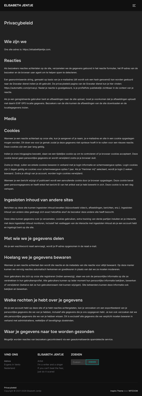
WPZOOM (133, 391)
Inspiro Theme (116, 391)
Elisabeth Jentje (18, 5)
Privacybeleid (10, 387)
